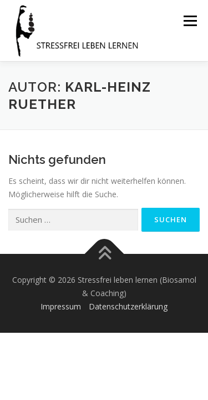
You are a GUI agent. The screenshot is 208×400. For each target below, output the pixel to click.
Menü (190, 21)
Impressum (60, 306)
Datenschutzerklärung (128, 306)
